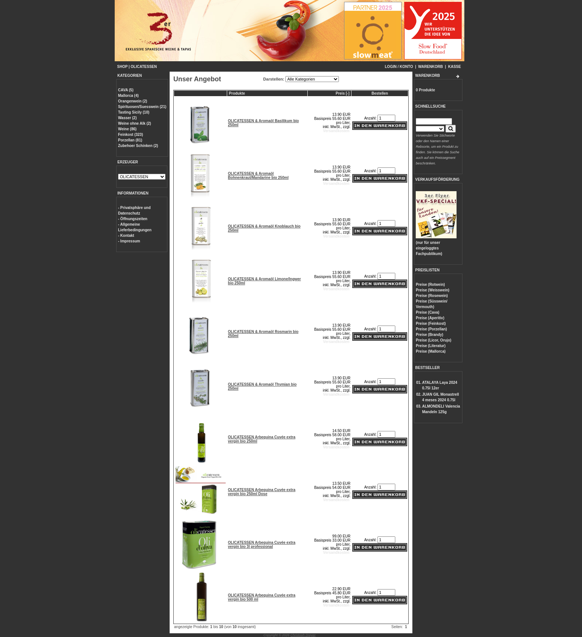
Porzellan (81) (130, 140)
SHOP (122, 67)
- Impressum (129, 241)
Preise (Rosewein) (432, 296)
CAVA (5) (125, 90)
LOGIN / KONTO (399, 67)
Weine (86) (127, 129)
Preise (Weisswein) (432, 290)
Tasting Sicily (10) (133, 112)
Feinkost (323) (130, 135)
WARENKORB (430, 67)
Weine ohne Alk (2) (134, 123)
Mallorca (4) (128, 96)
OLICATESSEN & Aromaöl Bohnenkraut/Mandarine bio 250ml (258, 176)
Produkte (237, 93)
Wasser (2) (127, 118)
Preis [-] (342, 93)
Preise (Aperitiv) (430, 318)
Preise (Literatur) (430, 346)
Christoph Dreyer (302, 635)
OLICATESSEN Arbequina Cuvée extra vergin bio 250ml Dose (261, 492)
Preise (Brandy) (429, 335)
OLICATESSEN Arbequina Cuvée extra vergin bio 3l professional (261, 544)
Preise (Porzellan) (431, 329)
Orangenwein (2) (132, 101)
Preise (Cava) (427, 312)
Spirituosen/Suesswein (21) (142, 107)
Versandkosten (336, 131)
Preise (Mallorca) (430, 351)
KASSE (454, 67)
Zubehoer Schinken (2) (138, 146)
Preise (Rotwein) (430, 284)
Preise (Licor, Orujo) (433, 340)
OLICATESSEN (144, 67)
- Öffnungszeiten (132, 219)
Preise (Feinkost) (431, 323)
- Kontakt (126, 235)
